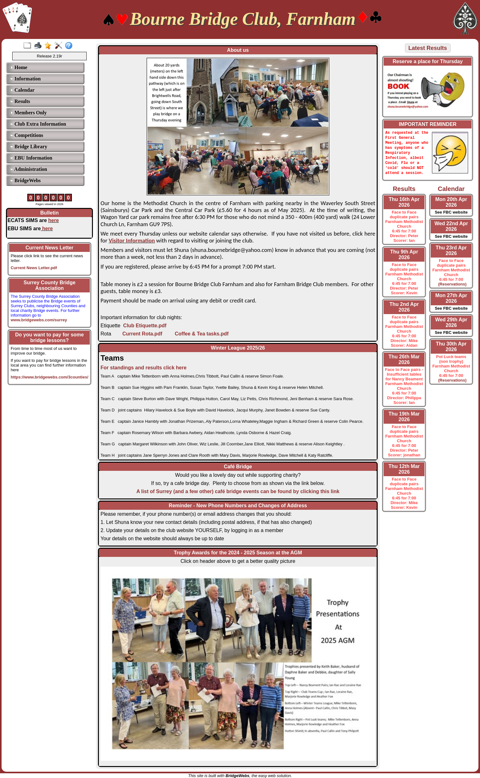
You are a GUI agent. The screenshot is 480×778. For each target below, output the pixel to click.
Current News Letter (49, 247)
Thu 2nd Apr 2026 (404, 309)
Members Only (28, 112)
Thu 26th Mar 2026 (404, 362)
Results (20, 101)
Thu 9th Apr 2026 (404, 257)
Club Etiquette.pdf (144, 325)
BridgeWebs (25, 180)
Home (18, 67)
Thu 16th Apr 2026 (404, 204)
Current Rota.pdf (142, 333)
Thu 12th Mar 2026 (404, 471)
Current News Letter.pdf (34, 267)
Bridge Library (28, 146)
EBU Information (31, 157)
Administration (28, 169)
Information (25, 78)
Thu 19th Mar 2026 (404, 419)
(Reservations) (451, 287)
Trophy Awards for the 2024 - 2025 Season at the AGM (238, 552)
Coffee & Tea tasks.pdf (202, 333)
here (53, 220)
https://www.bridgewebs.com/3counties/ (49, 377)
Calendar (22, 90)
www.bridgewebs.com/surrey (39, 317)
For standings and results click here (143, 367)
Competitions (26, 135)
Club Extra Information (38, 124)
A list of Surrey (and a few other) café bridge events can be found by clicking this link (237, 491)
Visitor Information (132, 240)
